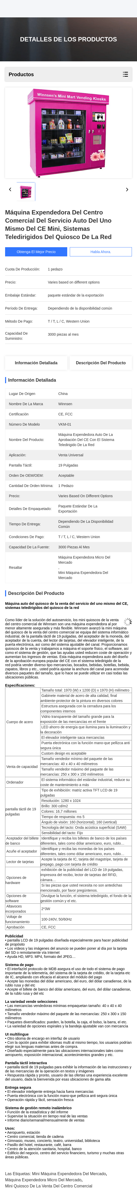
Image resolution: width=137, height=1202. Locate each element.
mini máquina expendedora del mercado (69, 1174)
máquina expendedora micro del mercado (43, 1180)
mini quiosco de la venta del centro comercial (48, 1186)
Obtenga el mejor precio (36, 252)
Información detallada (36, 363)
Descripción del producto (101, 363)
